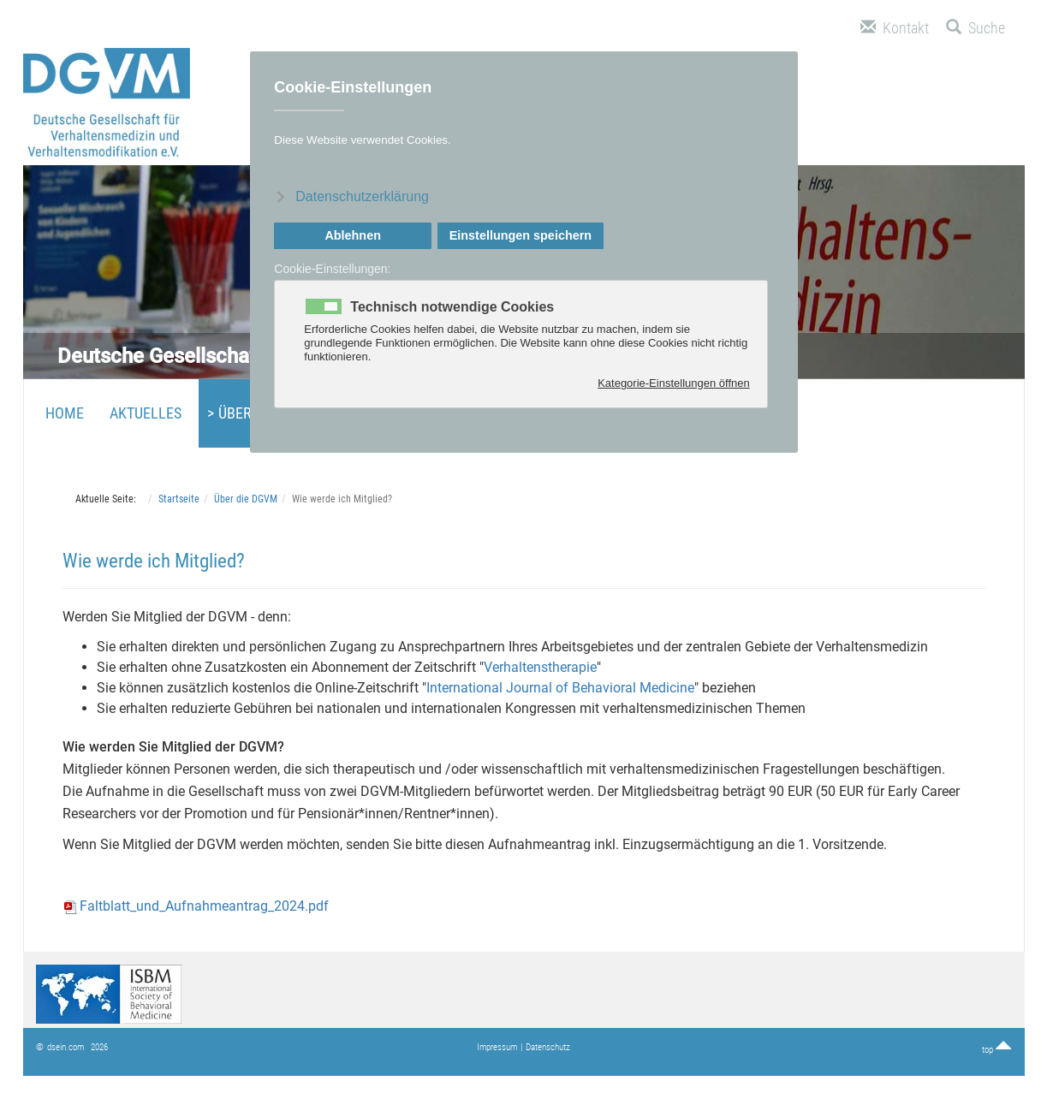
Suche (975, 28)
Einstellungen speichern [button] (520, 235)
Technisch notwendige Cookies (452, 307)
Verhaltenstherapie (540, 667)
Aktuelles (145, 413)
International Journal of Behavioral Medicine (560, 688)
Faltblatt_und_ (195, 906)
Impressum (497, 1047)
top (997, 1049)
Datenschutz (548, 1047)
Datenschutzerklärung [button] (362, 196)
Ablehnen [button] (352, 235)
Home (64, 413)
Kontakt (894, 28)
